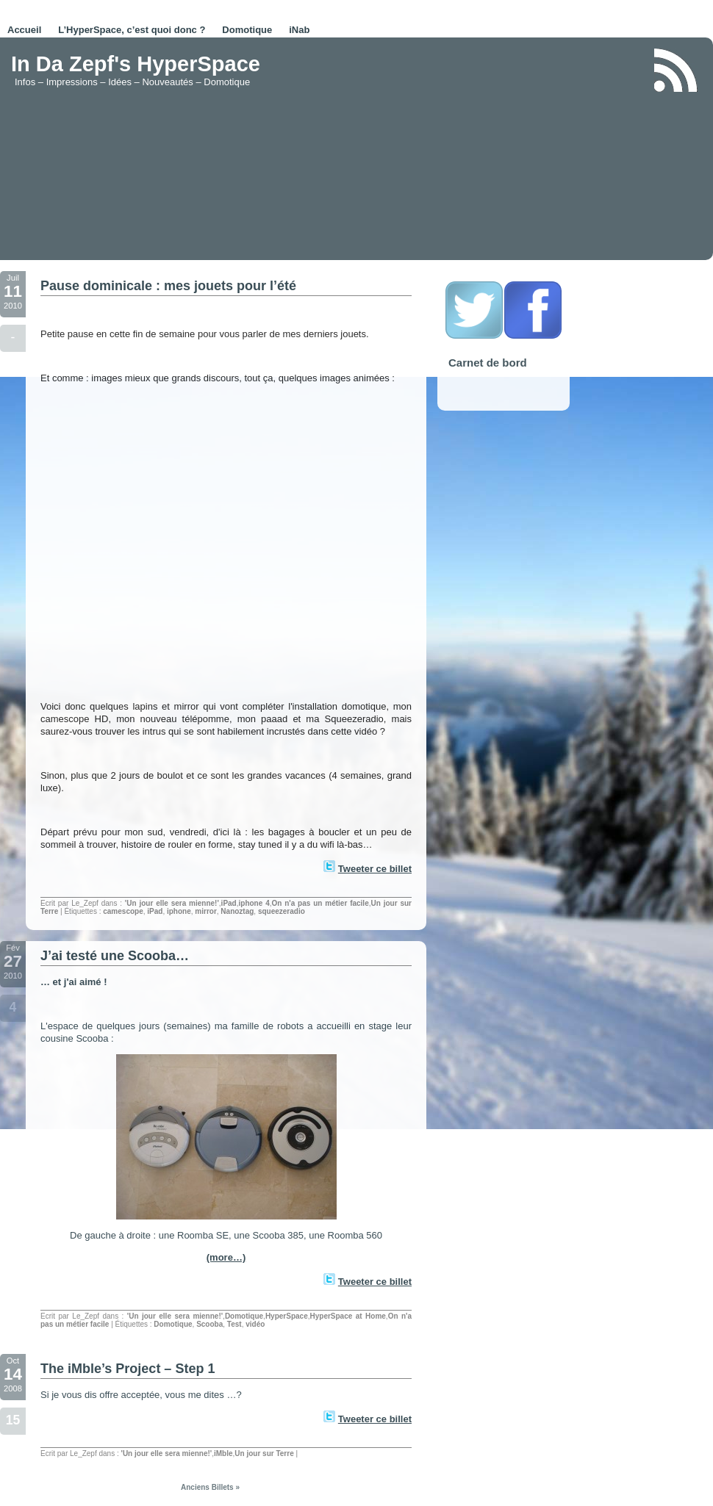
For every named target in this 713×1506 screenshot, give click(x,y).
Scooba (209, 1324)
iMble (223, 1453)
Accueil (24, 29)
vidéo (255, 1324)
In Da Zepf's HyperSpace (135, 64)
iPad (229, 903)
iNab (299, 29)
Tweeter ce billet (375, 868)
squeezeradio (281, 911)
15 (13, 1420)
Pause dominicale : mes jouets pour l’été (168, 285)
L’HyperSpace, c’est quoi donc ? (131, 29)
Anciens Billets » (210, 1487)
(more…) (226, 1257)
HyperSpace (286, 1316)
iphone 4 (254, 903)
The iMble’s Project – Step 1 (127, 1368)
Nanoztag (237, 911)
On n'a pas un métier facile (319, 903)
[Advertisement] (462, 150)
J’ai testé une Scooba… (114, 955)
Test (234, 1324)
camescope (123, 911)
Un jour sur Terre (263, 1453)
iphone (179, 911)
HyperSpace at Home (347, 1316)
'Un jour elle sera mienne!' (172, 903)
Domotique (247, 29)
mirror (205, 911)
